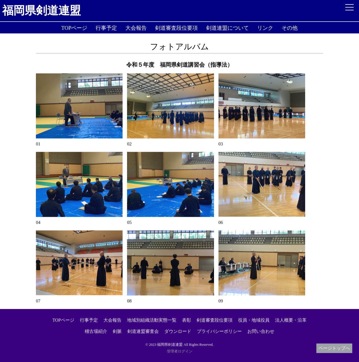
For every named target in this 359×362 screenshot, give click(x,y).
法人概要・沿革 (291, 320)
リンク (265, 28)
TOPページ (74, 28)
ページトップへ (334, 348)
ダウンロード (177, 331)
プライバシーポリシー (219, 331)
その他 (290, 28)
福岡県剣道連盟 (41, 10)
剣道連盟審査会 (143, 331)
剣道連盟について (227, 28)
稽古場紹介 (96, 331)
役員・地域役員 (254, 320)
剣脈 (117, 331)
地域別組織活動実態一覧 (151, 320)
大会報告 (136, 28)
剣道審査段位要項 (176, 28)
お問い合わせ (260, 331)
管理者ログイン (179, 351)
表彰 (186, 320)
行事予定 (106, 28)
